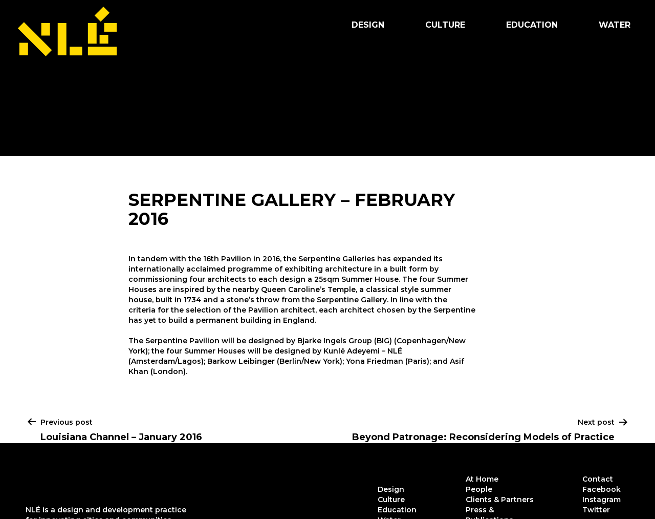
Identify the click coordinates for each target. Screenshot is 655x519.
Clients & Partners (500, 499)
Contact (597, 479)
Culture (445, 25)
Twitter (596, 509)
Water (614, 25)
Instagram (601, 499)
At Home (482, 479)
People (479, 489)
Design (368, 25)
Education (532, 25)
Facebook (601, 489)
